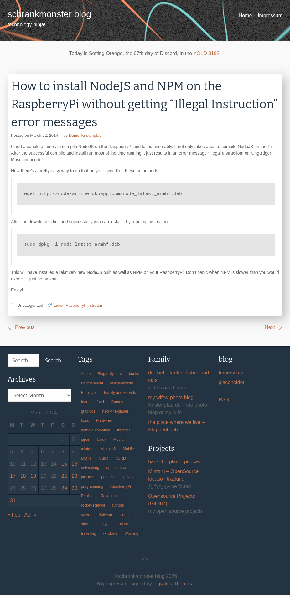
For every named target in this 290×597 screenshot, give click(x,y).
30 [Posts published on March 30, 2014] (74, 490)
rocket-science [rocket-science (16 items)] (93, 507)
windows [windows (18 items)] (110, 535)
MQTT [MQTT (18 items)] (86, 460)
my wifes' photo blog (170, 399)
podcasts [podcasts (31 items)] (108, 479)
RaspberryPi (76, 307)
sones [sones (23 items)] (125, 516)
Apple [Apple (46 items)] (86, 375)
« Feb (14, 516)
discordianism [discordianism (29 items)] (121, 385)
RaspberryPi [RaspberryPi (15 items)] (120, 488)
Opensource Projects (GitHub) (171, 501)
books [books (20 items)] (134, 375)
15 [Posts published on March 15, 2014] (64, 465)
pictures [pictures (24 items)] (87, 479)
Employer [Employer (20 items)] (89, 394)
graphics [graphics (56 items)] (88, 413)
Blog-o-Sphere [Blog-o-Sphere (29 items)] (110, 375)
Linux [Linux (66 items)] (101, 441)
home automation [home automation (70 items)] (95, 432)
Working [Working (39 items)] (131, 535)
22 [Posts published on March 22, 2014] (64, 478)
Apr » (30, 516)
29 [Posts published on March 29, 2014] (64, 490)
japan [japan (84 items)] (85, 441)
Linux (59, 307)
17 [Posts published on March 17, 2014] (13, 478)
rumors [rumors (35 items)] (118, 507)
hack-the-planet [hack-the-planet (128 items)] (115, 413)
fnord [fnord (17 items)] (85, 404)
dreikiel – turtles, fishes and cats (178, 378)
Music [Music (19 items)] (103, 460)
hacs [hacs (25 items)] (85, 422)
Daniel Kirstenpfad (85, 135)
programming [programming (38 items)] (92, 488)
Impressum (270, 15)
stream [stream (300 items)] (87, 526)
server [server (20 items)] (86, 516)
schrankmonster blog (49, 14)
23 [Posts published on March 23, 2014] (74, 478)
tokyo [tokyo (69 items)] (104, 526)
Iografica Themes (172, 585)
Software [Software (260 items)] (105, 516)
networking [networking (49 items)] (90, 469)
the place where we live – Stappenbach (176, 427)
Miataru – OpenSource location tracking (173, 477)
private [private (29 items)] (129, 479)
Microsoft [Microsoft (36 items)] (108, 451)
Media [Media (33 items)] (118, 441)
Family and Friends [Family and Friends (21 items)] (120, 394)
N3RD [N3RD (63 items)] (121, 460)
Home (245, 15)
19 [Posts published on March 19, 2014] (33, 478)
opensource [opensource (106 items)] (116, 469)
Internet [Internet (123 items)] (123, 432)
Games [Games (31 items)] (117, 404)
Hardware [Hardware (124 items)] (104, 422)
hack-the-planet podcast (175, 463)
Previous (24, 329)
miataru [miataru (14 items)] (87, 451)
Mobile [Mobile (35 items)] (128, 451)
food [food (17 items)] (100, 404)
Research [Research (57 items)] (109, 498)
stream (96, 307)
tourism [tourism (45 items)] (122, 526)
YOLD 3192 (206, 53)
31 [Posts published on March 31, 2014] (13, 502)
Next (270, 329)
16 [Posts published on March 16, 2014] (74, 465)
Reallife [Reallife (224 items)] (87, 498)
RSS (224, 401)
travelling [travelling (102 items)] (88, 535)
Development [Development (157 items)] (92, 385)
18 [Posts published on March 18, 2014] (23, 478)
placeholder (232, 384)
